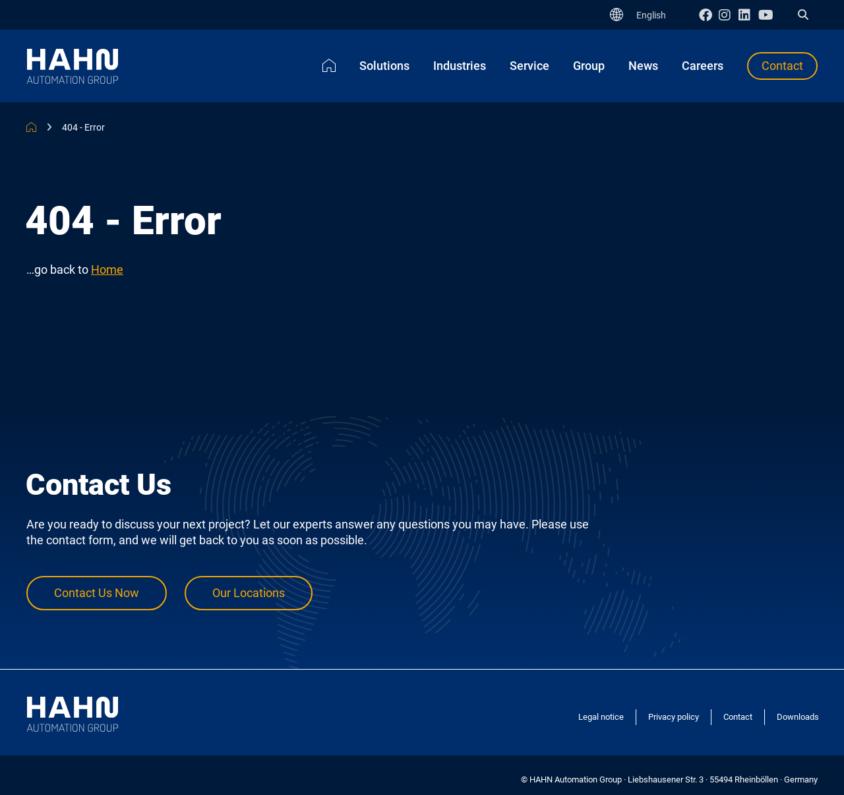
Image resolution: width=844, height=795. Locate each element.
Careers (702, 66)
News (643, 66)
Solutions (384, 66)
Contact (782, 66)
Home (329, 65)
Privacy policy (673, 717)
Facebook (709, 15)
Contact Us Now (96, 593)
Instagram (728, 15)
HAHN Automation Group (31, 127)
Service (529, 66)
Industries (459, 66)
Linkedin (748, 15)
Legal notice (601, 717)
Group (589, 66)
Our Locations (248, 593)
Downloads (798, 717)
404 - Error (83, 127)
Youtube (768, 15)
